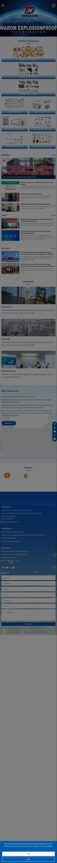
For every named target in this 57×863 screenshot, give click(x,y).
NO (28, 859)
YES (28, 854)
